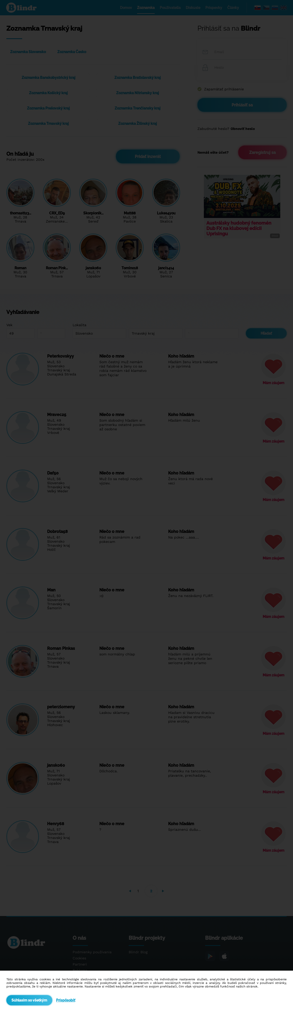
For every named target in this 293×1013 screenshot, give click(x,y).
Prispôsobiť (65, 1000)
